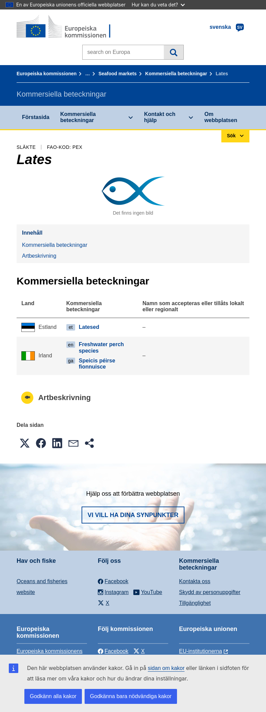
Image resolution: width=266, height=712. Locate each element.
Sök (173, 52)
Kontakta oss (194, 581)
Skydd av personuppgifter (209, 592)
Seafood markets (117, 73)
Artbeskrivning (39, 256)
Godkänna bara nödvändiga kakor (131, 696)
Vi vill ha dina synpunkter (133, 515)
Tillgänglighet (195, 603)
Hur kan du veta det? (158, 4)
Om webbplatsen (220, 117)
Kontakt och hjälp (159, 117)
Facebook (113, 651)
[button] (24, 443)
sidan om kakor (166, 668)
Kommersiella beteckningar (176, 73)
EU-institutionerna (200, 651)
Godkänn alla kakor (53, 696)
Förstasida (35, 117)
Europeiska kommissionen (46, 73)
